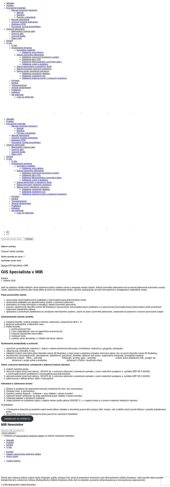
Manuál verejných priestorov (24, 10)
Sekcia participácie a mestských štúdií (34, 66)
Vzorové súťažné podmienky (24, 22)
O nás (9, 43)
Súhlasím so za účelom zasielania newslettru (38, 436)
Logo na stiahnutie (25, 97)
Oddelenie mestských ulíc (33, 76)
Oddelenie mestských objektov (36, 73)
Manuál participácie (20, 20)
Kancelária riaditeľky (26, 50)
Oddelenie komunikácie (32, 52)
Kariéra (14, 83)
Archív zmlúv (12, 456)
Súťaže (9, 41)
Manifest (20, 15)
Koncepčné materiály (16, 8)
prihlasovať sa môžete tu (17, 418)
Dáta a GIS (16, 38)
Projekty (10, 5)
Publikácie (16, 90)
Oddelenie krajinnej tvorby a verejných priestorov (44, 78)
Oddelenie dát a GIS (31, 59)
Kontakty (15, 80)
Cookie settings (13, 461)
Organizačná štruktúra (21, 48)
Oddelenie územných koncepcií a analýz (40, 57)
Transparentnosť (19, 85)
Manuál (20, 12)
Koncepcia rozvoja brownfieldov (26, 27)
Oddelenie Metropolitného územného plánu (42, 62)
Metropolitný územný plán (23, 31)
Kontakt (9, 452)
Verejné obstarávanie (21, 88)
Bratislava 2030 (18, 24)
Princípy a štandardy (26, 17)
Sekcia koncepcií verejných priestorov (34, 69)
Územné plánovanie (15, 29)
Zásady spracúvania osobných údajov (23, 454)
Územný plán (17, 34)
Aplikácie (15, 92)
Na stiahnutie (17, 95)
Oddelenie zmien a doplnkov (35, 64)
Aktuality (10, 3)
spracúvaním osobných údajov (30, 436)
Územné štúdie (18, 36)
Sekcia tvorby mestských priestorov (33, 71)
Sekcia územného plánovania (30, 55)
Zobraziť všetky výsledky (12, 251)
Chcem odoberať (8, 433)
